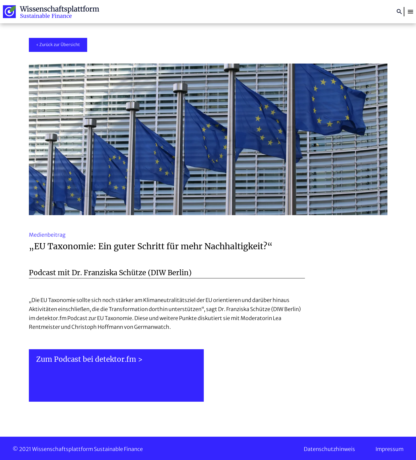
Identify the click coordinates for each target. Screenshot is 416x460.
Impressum (389, 449)
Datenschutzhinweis (329, 449)
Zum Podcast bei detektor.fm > (89, 359)
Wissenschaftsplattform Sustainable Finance (51, 11)
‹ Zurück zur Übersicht (58, 44)
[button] (410, 11)
